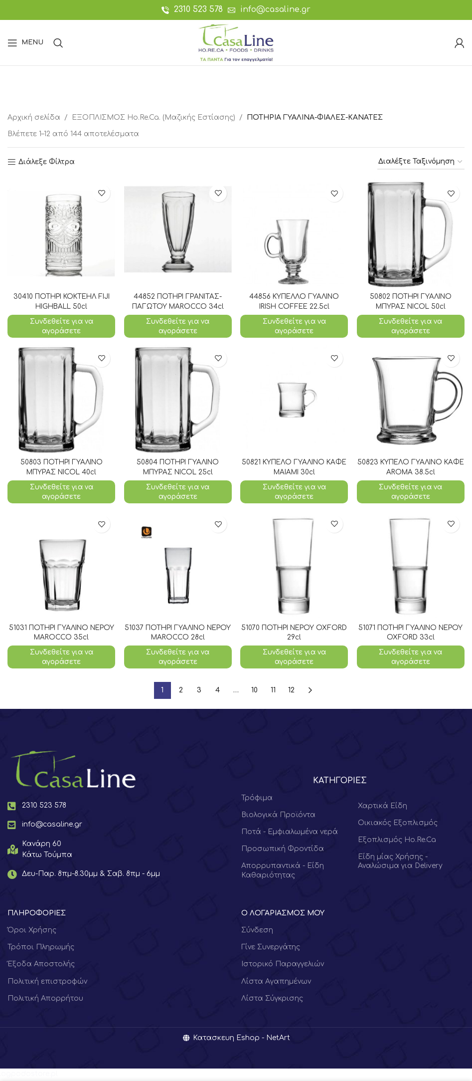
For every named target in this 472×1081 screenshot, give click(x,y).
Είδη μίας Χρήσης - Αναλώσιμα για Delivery (400, 863)
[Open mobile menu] (25, 43)
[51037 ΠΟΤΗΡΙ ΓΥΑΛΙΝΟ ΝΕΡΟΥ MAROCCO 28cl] (177, 565)
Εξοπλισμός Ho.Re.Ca (397, 841)
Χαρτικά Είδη (382, 807)
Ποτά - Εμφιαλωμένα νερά (289, 833)
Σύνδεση (257, 931)
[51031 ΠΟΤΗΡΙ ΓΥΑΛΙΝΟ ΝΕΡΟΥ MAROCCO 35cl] (60, 565)
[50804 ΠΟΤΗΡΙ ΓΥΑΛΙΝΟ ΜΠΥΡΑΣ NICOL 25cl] (177, 399)
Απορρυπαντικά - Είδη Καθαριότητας (282, 872)
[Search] (58, 43)
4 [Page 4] (217, 691)
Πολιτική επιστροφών (47, 982)
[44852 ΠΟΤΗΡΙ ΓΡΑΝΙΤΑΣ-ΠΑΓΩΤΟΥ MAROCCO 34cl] (177, 233)
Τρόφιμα (257, 799)
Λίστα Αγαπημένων (276, 982)
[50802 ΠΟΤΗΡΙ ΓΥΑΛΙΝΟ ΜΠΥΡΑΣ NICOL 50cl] (411, 233)
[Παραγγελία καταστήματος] (421, 162)
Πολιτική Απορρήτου (45, 999)
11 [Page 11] (273, 691)
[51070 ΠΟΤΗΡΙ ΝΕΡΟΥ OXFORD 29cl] (294, 565)
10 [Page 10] (254, 691)
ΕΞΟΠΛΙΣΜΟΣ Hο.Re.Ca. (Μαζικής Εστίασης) (153, 117)
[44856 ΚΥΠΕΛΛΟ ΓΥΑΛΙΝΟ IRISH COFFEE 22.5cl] (294, 233)
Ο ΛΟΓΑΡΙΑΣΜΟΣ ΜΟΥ (282, 914)
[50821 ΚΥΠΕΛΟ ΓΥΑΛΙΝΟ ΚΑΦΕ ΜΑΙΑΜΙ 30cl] (294, 399)
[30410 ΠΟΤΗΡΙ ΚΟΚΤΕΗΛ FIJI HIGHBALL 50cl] (60, 233)
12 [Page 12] (291, 691)
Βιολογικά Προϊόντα (278, 816)
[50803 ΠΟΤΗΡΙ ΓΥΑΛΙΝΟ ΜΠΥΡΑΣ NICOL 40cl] (60, 399)
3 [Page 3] (199, 691)
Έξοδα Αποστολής (41, 965)
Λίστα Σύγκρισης (272, 999)
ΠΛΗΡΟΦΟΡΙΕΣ (36, 914)
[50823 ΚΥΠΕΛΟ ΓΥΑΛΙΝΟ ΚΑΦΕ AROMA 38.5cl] (411, 399)
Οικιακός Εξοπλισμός (398, 824)
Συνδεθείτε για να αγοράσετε (61, 325)
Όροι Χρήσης (31, 931)
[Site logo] (236, 42)
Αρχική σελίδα (33, 117)
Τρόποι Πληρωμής (40, 948)
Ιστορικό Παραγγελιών (282, 965)
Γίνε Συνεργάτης (270, 948)
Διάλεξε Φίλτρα (46, 162)
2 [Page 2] (181, 691)
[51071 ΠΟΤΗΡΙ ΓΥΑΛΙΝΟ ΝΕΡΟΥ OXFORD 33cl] (411, 565)
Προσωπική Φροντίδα (282, 850)
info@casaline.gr (275, 9)
